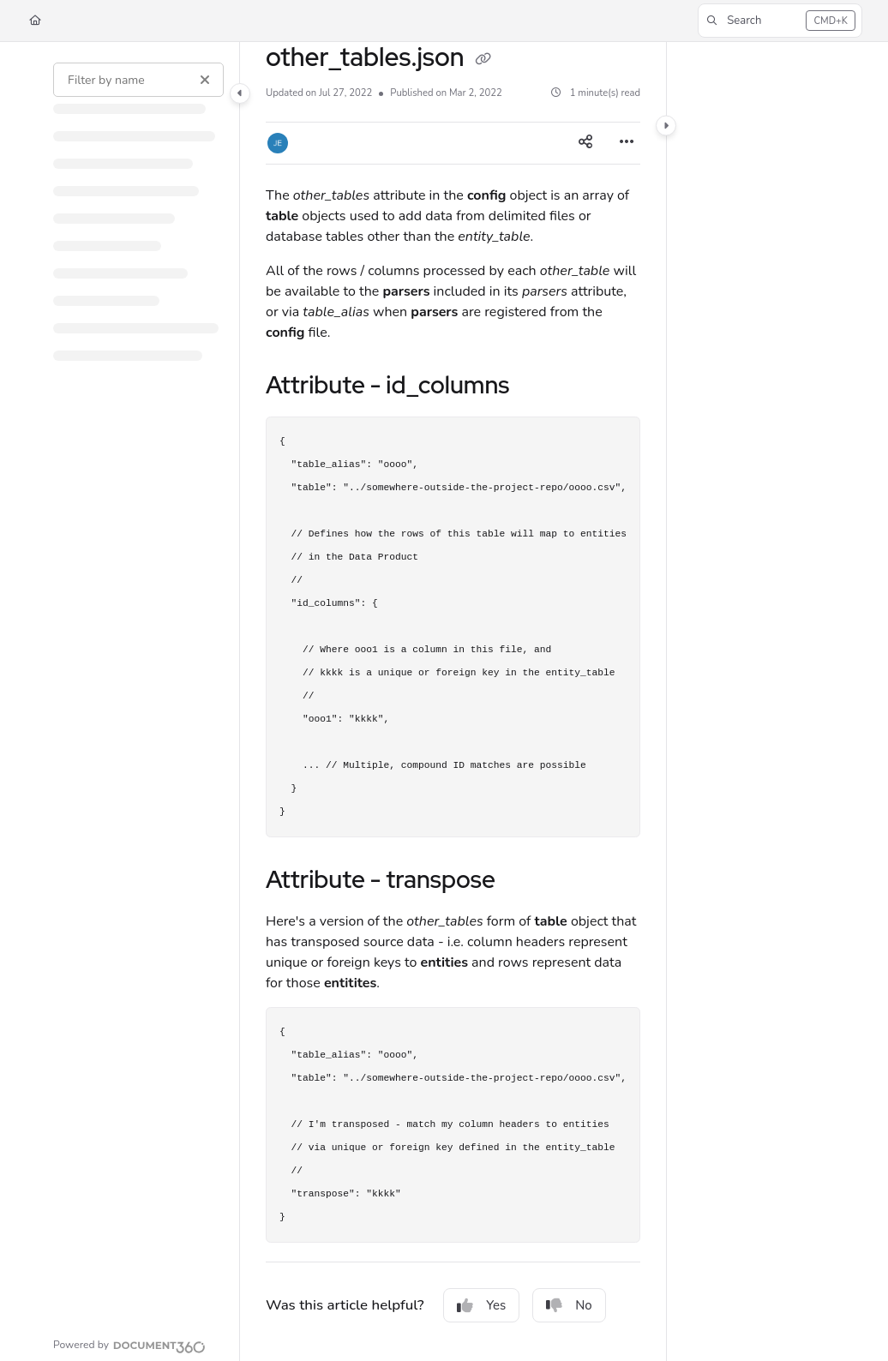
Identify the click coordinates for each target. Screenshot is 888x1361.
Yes (481, 1305)
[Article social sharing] (585, 143)
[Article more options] (626, 143)
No (569, 1305)
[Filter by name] (138, 80)
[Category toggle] (240, 93)
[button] (780, 20)
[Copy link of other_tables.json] (483, 59)
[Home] (35, 21)
